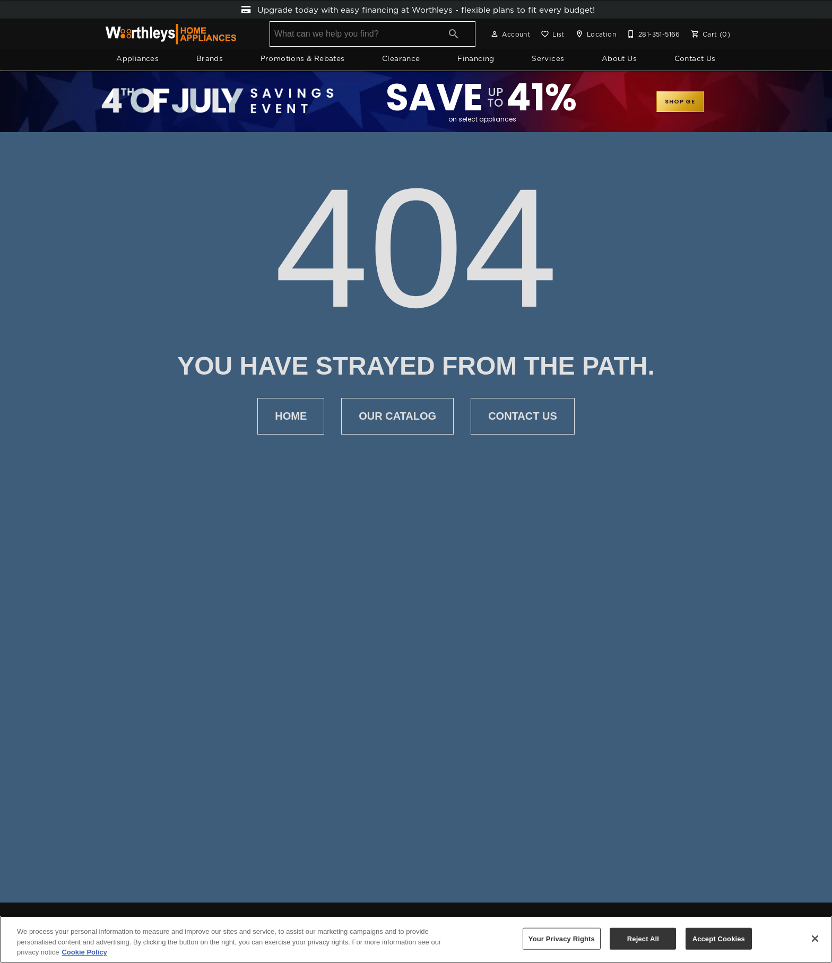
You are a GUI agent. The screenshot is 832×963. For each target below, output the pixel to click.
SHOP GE (680, 102)
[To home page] (171, 35)
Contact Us (695, 59)
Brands (209, 59)
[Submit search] (454, 35)
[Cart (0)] (709, 35)
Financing (476, 59)
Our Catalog (397, 417)
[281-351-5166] (652, 35)
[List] (552, 35)
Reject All (643, 938)
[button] (494, 35)
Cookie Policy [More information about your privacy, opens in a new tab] (84, 952)
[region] (416, 939)
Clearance (401, 59)
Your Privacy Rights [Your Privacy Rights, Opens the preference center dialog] (561, 938)
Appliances (137, 59)
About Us (619, 59)
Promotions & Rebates (303, 59)
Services (548, 59)
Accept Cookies (718, 938)
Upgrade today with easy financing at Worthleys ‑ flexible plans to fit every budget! (416, 9)
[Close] (815, 938)
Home (291, 417)
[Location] (594, 35)
